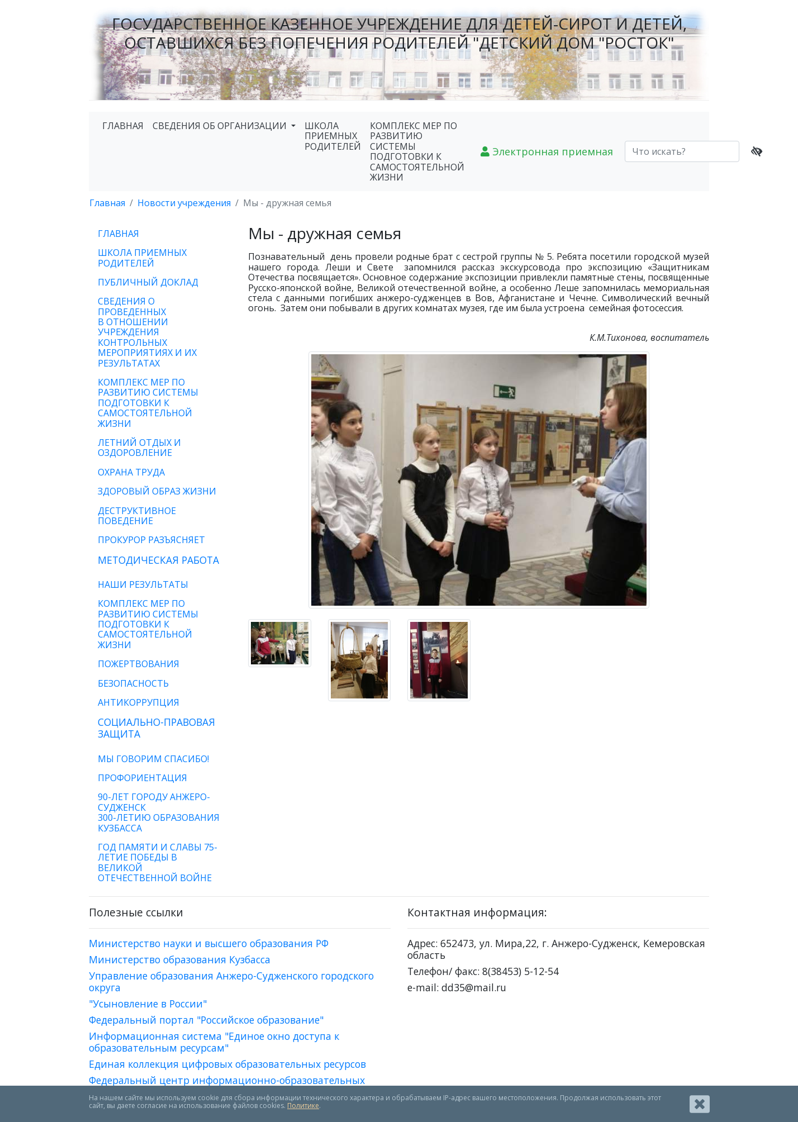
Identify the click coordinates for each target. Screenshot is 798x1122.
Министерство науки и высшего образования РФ (209, 943)
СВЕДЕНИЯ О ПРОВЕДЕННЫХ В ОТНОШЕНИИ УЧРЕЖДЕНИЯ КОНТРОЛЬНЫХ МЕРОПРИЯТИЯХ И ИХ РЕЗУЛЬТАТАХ (147, 332)
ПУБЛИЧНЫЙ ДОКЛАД (148, 282)
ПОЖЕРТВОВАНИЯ (138, 664)
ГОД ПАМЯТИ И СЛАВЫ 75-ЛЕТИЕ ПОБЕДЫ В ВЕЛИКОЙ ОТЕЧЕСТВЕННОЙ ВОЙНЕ (157, 862)
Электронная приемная (547, 151)
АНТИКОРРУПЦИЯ (138, 702)
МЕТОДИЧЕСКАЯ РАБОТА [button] (158, 560)
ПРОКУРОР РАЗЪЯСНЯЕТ (151, 540)
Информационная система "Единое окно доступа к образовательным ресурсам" (214, 1041)
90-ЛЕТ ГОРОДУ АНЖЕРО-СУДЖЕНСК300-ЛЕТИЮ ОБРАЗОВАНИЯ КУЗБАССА (159, 812)
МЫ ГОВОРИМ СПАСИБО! (153, 759)
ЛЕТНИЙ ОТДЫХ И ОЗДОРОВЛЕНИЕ (139, 447)
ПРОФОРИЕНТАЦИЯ (142, 778)
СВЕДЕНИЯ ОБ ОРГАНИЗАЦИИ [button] (221, 126)
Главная (107, 203)
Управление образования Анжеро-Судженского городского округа (231, 981)
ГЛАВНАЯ (123, 126)
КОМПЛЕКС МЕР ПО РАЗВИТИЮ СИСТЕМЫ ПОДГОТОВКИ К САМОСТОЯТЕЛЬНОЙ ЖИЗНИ (417, 151)
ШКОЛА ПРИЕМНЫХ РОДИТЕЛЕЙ (333, 136)
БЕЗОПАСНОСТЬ (133, 683)
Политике (303, 1105)
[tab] (160, 560)
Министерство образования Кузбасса (179, 959)
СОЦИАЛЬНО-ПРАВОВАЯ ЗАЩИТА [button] (156, 727)
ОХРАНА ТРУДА (131, 472)
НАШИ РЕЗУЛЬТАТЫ (143, 584)
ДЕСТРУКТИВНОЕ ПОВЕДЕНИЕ (137, 516)
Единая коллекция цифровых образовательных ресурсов (227, 1064)
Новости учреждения (184, 203)
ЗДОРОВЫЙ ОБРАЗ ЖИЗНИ (157, 491)
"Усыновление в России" (148, 1003)
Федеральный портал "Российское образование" (206, 1019)
